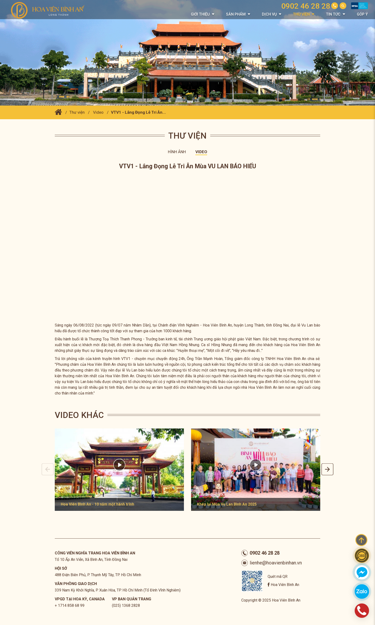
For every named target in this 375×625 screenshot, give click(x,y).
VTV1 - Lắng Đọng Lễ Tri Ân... (138, 112)
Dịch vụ (269, 14)
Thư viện (301, 14)
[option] (119, 469)
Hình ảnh (177, 151)
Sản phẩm (236, 14)
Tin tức (333, 14)
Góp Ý (362, 14)
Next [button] (327, 469)
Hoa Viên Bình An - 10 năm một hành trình (97, 504)
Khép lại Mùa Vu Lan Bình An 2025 (227, 504)
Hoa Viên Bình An (285, 584)
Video (98, 112)
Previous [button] (48, 469)
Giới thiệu (200, 14)
